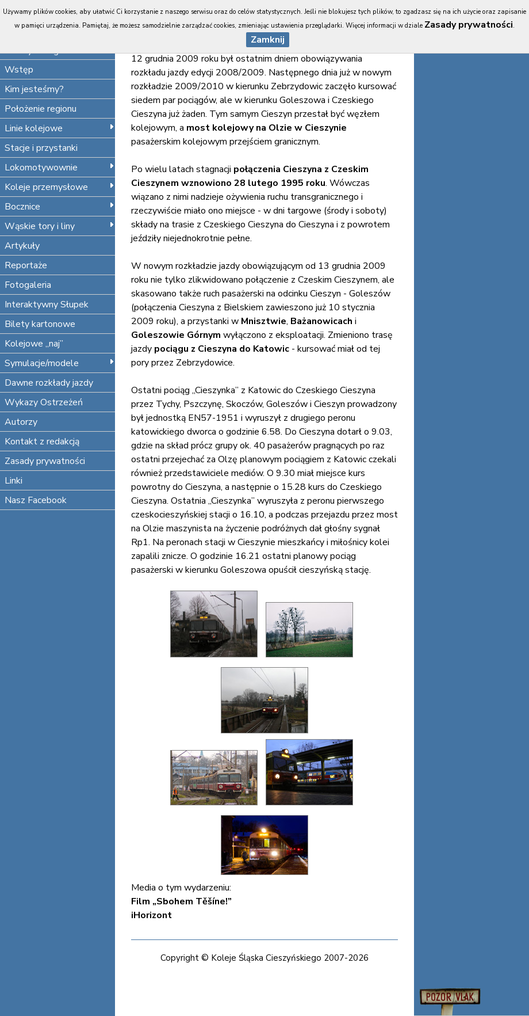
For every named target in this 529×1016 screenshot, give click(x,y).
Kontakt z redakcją (42, 441)
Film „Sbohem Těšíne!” (181, 901)
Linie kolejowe (59, 128)
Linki (13, 480)
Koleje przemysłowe (59, 187)
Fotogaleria (28, 285)
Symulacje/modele (59, 363)
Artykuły (22, 245)
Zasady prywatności (45, 461)
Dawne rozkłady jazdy (49, 382)
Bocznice (59, 206)
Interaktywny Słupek (47, 304)
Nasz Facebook (36, 500)
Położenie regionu (40, 108)
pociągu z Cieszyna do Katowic (221, 349)
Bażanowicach (321, 321)
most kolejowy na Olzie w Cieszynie (266, 127)
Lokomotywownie (59, 167)
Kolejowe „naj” (34, 343)
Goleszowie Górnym (176, 335)
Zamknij (268, 39)
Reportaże (26, 265)
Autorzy (21, 422)
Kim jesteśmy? (34, 89)
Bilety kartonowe (40, 324)
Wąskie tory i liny (59, 226)
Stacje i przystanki (41, 148)
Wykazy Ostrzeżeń (44, 402)
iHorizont (151, 915)
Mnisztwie (263, 321)
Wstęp (19, 69)
